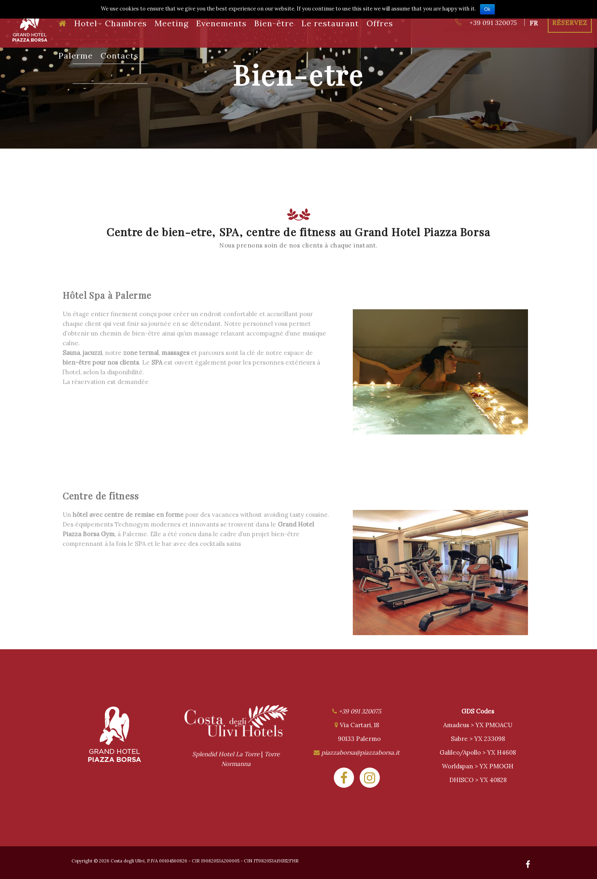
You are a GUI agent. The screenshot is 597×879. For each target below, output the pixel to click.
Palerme (76, 55)
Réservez (569, 23)
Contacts (119, 55)
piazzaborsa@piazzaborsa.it (360, 752)
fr (534, 23)
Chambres (126, 23)
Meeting (172, 23)
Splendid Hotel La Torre (226, 754)
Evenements (221, 23)
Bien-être (274, 23)
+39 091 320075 (486, 23)
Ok (487, 9)
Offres (380, 23)
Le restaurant (330, 23)
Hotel (88, 23)
